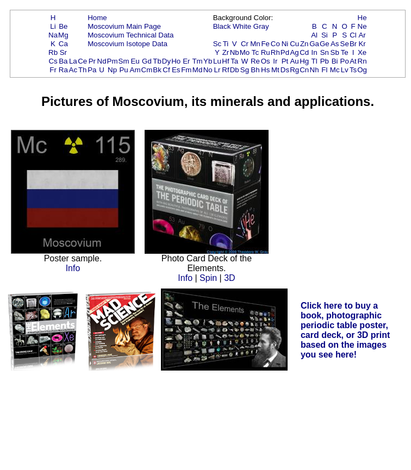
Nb (234, 52)
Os (265, 61)
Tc (255, 52)
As (335, 44)
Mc (335, 70)
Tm (197, 61)
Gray (261, 26)
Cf (166, 70)
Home (97, 18)
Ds (285, 70)
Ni (285, 44)
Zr (225, 52)
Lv (344, 70)
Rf (225, 70)
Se (344, 44)
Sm (124, 61)
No (208, 70)
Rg (294, 70)
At (353, 61)
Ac (73, 70)
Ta (234, 61)
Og (362, 70)
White (242, 26)
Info (73, 268)
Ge (324, 44)
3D (229, 278)
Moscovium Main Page (124, 26)
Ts (353, 70)
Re (255, 61)
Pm (112, 61)
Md (197, 70)
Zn (304, 44)
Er (186, 61)
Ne (362, 26)
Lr (217, 70)
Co (275, 44)
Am (135, 70)
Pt (285, 61)
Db (234, 70)
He (362, 18)
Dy (166, 61)
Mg (63, 35)
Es (176, 70)
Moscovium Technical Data (130, 35)
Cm (147, 70)
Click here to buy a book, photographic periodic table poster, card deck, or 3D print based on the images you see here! (345, 330)
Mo (245, 52)
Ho (175, 61)
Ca (63, 44)
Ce (82, 61)
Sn (324, 52)
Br (353, 44)
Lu (217, 61)
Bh (255, 70)
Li (52, 26)
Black (222, 26)
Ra (63, 70)
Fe (265, 44)
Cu (294, 44)
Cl (353, 35)
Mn (255, 44)
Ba (63, 61)
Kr (361, 44)
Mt (275, 70)
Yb (207, 61)
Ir (275, 61)
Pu (123, 70)
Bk (157, 70)
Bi (335, 61)
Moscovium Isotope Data (127, 44)
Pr (92, 61)
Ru (265, 52)
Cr (244, 44)
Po (344, 61)
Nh (314, 70)
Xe (362, 52)
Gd (147, 61)
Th (82, 70)
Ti (226, 44)
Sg (244, 70)
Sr (63, 52)
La (73, 61)
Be (63, 26)
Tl (314, 61)
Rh (275, 52)
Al (314, 35)
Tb (157, 61)
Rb (53, 52)
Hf (225, 61)
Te (344, 52)
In (314, 52)
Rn (362, 61)
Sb (335, 52)
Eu (134, 61)
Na (53, 35)
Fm (186, 70)
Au (294, 61)
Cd (304, 52)
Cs (52, 61)
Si (324, 35)
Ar (361, 35)
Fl (324, 70)
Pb (324, 61)
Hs (265, 70)
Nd (102, 61)
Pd (285, 52)
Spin (208, 278)
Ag (294, 52)
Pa (92, 70)
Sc (217, 44)
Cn (304, 70)
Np (112, 70)
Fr (53, 70)
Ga (314, 44)
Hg (304, 61)
